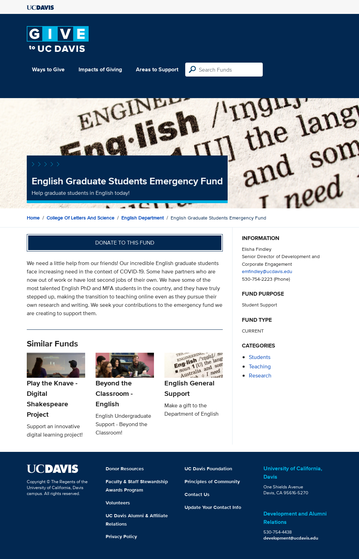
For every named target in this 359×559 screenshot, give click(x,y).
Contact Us (197, 494)
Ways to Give (48, 69)
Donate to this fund (124, 243)
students (259, 357)
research (260, 376)
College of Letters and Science (80, 217)
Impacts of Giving (100, 69)
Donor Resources (125, 468)
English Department (142, 217)
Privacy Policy (121, 536)
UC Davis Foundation (208, 468)
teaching (260, 366)
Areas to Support (157, 69)
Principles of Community (212, 481)
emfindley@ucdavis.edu (267, 271)
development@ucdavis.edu (290, 538)
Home (33, 217)
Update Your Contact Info (213, 507)
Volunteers (118, 502)
